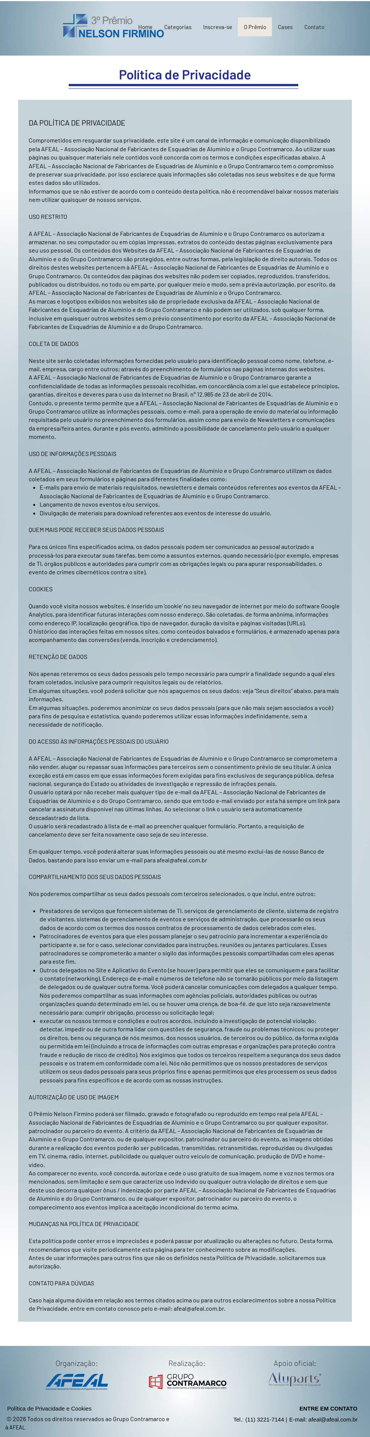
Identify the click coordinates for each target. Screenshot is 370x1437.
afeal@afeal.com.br (182, 859)
